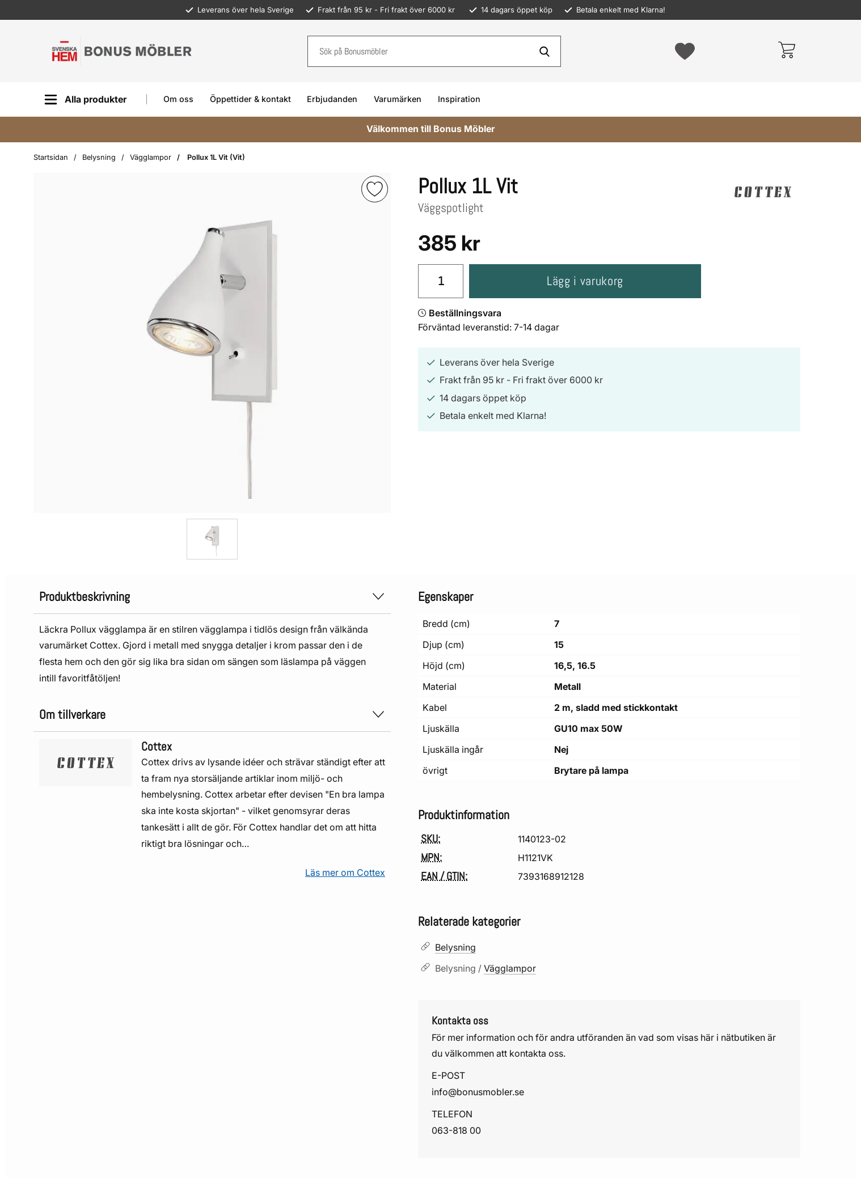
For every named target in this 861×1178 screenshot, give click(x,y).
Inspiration (459, 99)
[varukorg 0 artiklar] (786, 51)
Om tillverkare (212, 714)
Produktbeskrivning (212, 596)
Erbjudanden (332, 99)
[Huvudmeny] (85, 99)
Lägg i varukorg (585, 281)
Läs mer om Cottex (345, 872)
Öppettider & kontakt (250, 99)
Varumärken (397, 99)
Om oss (178, 99)
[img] (374, 189)
